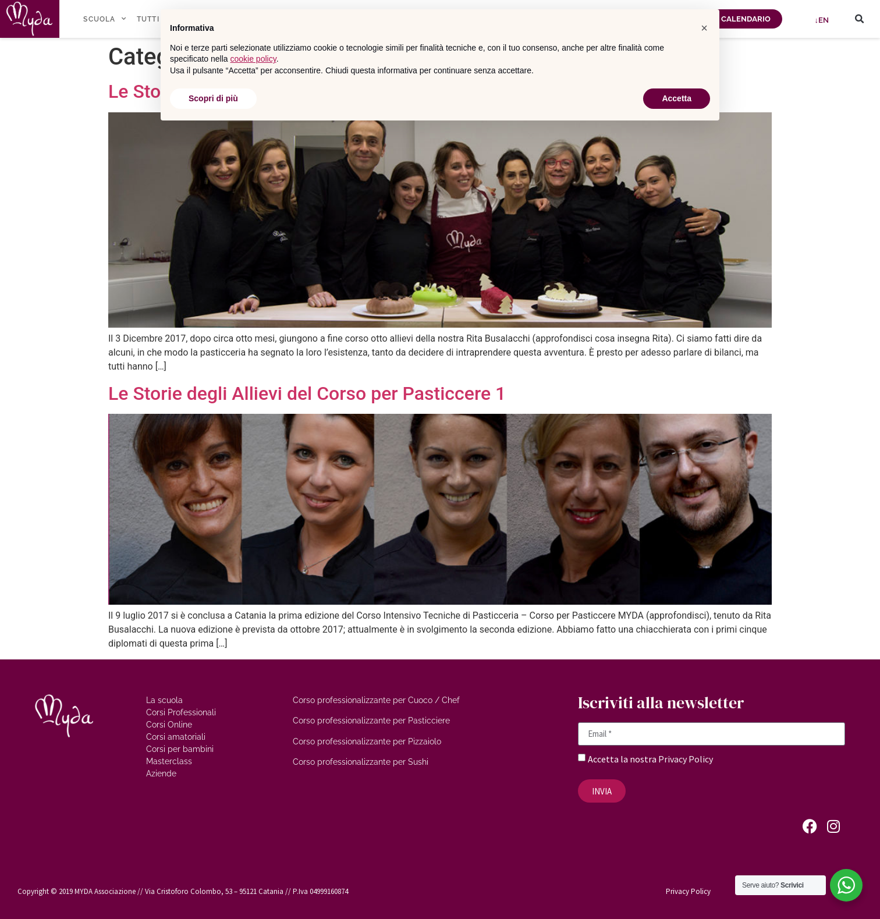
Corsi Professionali (181, 712)
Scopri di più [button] (213, 98)
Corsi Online (169, 724)
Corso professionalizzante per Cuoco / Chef (376, 700)
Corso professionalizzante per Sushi (360, 762)
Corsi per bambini (180, 749)
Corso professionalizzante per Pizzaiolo (367, 741)
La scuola (164, 700)
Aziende (161, 773)
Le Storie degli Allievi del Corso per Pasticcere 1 (307, 393)
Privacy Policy (685, 759)
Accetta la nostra (623, 759)
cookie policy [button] (253, 58)
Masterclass (169, 761)
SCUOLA (104, 18)
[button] (859, 19)
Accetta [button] (676, 98)
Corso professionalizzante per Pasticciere (371, 720)
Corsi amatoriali (175, 736)
